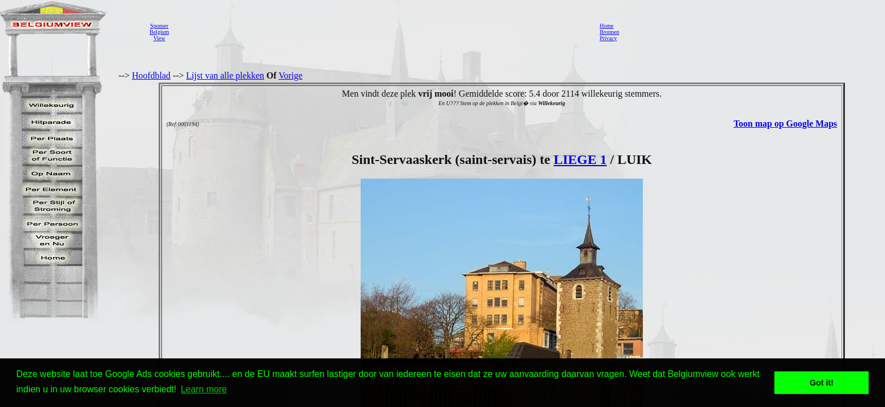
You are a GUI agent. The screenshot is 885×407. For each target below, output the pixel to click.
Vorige (291, 75)
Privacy (608, 38)
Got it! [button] (822, 382)
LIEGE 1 (580, 159)
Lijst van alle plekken (225, 75)
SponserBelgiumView (159, 32)
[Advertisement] (381, 31)
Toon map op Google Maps (785, 123)
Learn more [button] (204, 389)
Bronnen (609, 32)
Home (606, 26)
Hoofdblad (151, 75)
